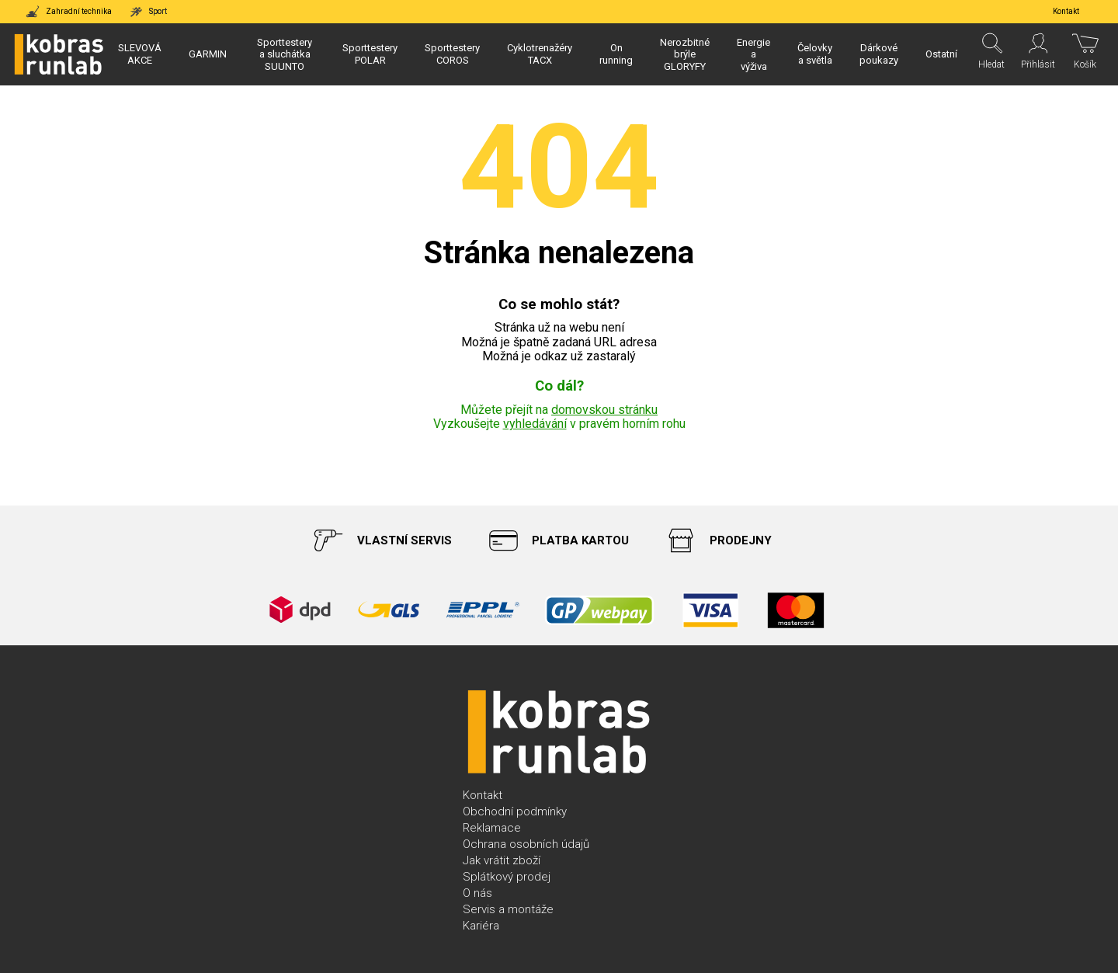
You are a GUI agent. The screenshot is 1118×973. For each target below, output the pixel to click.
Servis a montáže (508, 909)
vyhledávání (535, 423)
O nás (477, 893)
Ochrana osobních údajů (526, 844)
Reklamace (492, 828)
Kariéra (481, 926)
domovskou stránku (604, 409)
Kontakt (482, 795)
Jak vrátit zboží (501, 860)
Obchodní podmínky (515, 811)
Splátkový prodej (506, 877)
